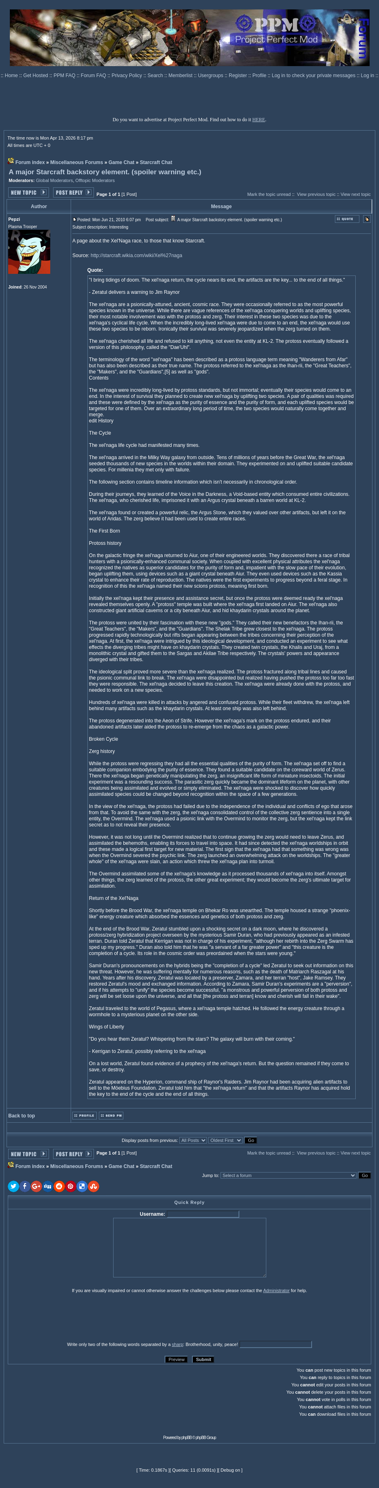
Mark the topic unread (268, 194)
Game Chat (121, 162)
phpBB (186, 1437)
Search (155, 75)
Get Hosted (36, 75)
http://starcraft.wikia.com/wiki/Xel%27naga (136, 255)
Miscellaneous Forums (76, 162)
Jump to (210, 1175)
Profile (260, 75)
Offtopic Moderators (95, 180)
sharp (177, 1344)
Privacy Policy (127, 75)
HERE (258, 119)
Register (238, 75)
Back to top (21, 1116)
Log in (368, 75)
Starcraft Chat (156, 162)
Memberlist (181, 75)
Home (12, 75)
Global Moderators (54, 180)
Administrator (276, 1290)
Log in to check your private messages (314, 75)
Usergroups (211, 75)
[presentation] (71, 1317)
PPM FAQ (65, 75)
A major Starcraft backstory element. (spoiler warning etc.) (105, 172)
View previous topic (316, 194)
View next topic (356, 194)
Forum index (30, 162)
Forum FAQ (94, 75)
